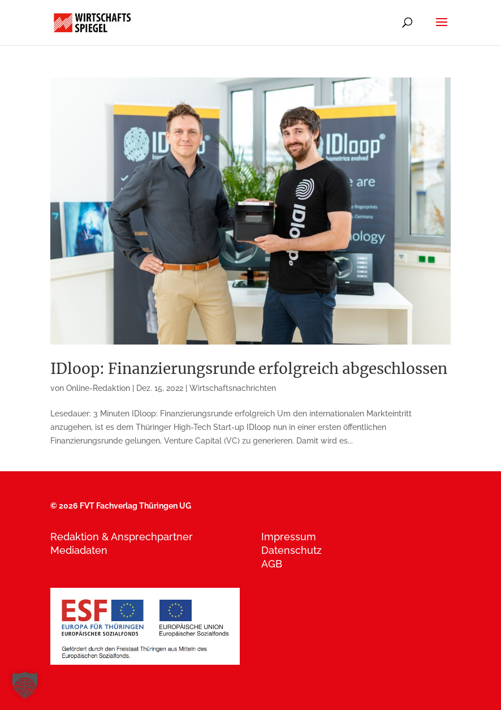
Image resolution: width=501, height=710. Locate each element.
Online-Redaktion (98, 388)
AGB (271, 564)
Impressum (288, 537)
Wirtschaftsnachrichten (232, 388)
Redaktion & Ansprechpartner (121, 537)
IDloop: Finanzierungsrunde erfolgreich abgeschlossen (248, 368)
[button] (25, 685)
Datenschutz (291, 550)
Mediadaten (78, 550)
